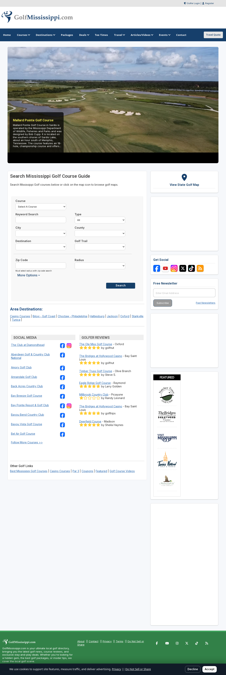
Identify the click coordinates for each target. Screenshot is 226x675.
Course (20, 201)
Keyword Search (26, 214)
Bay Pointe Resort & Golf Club (30, 405)
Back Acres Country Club (27, 386)
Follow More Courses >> (27, 442)
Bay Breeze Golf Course (26, 395)
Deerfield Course (90, 421)
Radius (79, 260)
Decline (193, 669)
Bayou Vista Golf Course (26, 424)
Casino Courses (20, 316)
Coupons (87, 471)
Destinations (45, 35)
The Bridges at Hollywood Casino (100, 356)
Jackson (112, 316)
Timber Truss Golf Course (95, 371)
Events (164, 35)
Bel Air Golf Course (23, 433)
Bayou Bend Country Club (27, 414)
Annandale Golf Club (24, 376)
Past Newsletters (205, 302)
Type (78, 214)
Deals (84, 35)
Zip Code (21, 260)
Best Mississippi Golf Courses (28, 471)
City (18, 227)
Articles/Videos (142, 35)
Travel (119, 35)
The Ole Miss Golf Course (95, 344)
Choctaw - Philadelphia (72, 316)
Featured (101, 471)
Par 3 (75, 471)
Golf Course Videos (122, 471)
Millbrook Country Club (93, 394)
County (79, 227)
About (80, 641)
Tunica (16, 319)
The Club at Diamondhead (27, 345)
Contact (93, 641)
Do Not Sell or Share (138, 669)
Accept (209, 669)
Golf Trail (81, 241)
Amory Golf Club (21, 367)
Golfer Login (193, 3)
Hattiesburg (97, 316)
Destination (23, 241)
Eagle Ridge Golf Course (95, 382)
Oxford (124, 316)
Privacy (107, 641)
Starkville (137, 316)
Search (121, 285)
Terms (119, 641)
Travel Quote (213, 34)
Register (209, 3)
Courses (23, 35)
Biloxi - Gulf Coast (44, 316)
